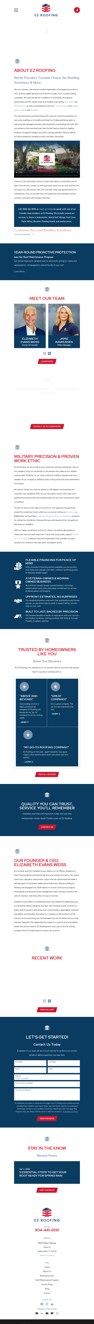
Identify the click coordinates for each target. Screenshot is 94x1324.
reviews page (72, 513)
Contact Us (47, 829)
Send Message (47, 1121)
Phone (17, 1072)
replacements (20, 106)
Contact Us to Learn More (47, 428)
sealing (75, 106)
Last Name (52, 1065)
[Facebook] (42, 1307)
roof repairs (69, 102)
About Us (47, 1275)
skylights (34, 110)
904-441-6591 (47, 1233)
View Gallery (47, 1012)
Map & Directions (47, 1259)
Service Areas (47, 1288)
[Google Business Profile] (52, 1307)
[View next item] (49, 354)
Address (18, 1079)
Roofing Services (47, 1279)
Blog (47, 1292)
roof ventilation (61, 106)
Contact (47, 1296)
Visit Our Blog (47, 1193)
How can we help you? (23, 1093)
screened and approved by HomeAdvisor (54, 517)
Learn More (19, 272)
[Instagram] (47, 1307)
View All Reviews (47, 776)
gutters (17, 110)
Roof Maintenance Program (47, 1283)
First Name (19, 1065)
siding (23, 110)
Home (47, 1270)
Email (50, 1072)
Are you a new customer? (24, 1086)
